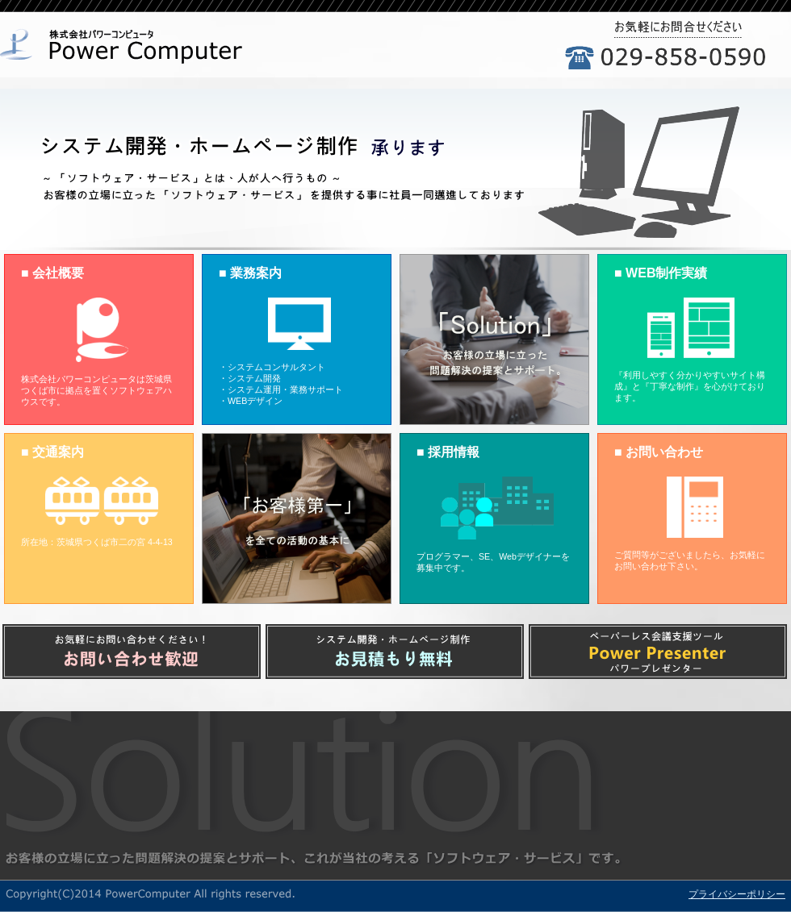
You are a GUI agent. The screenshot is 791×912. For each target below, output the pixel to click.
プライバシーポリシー (736, 894)
